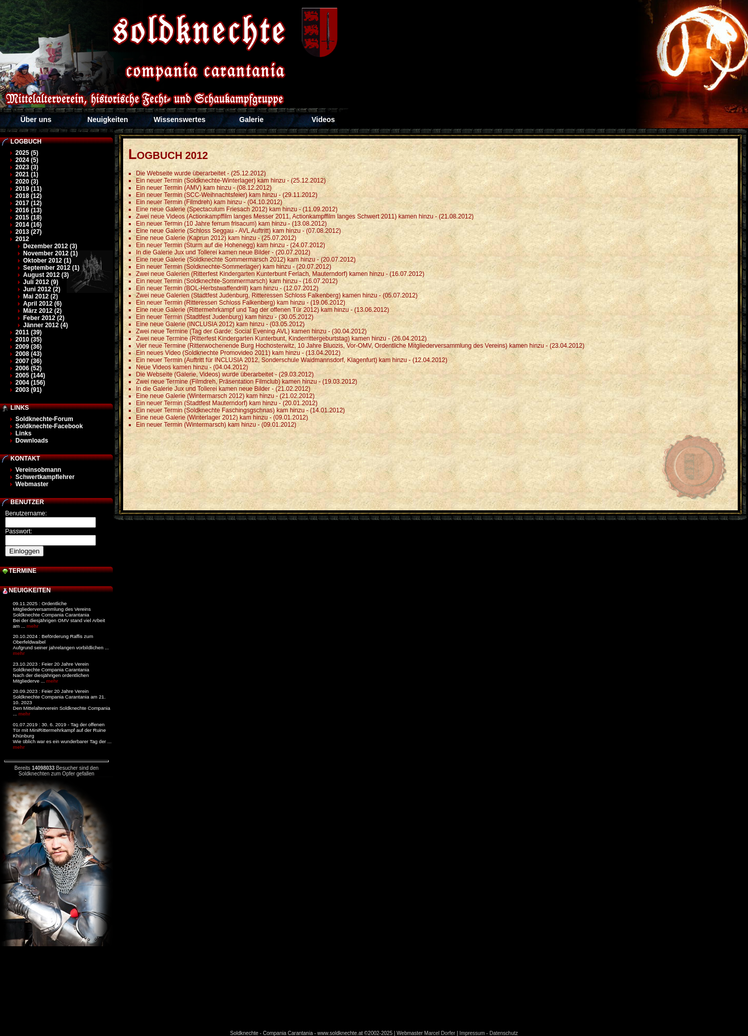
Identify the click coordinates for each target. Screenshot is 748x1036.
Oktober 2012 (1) (47, 260)
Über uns (36, 119)
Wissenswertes (179, 119)
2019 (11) (28, 188)
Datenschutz (503, 1033)
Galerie (251, 119)
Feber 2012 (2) (44, 318)
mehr (32, 626)
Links (23, 433)
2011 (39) (28, 332)
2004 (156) (30, 382)
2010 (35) (28, 339)
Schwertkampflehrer (44, 477)
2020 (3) (26, 181)
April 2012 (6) (42, 303)
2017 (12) (28, 203)
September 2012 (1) (51, 267)
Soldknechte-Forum (44, 419)
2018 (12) (28, 196)
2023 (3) (26, 167)
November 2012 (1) (50, 253)
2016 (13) (28, 210)
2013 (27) (28, 231)
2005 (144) (30, 375)
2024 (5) (26, 160)
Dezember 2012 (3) (50, 246)
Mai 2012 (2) (40, 296)
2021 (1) (26, 174)
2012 (22, 239)
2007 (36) (28, 361)
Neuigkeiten (107, 119)
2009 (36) (28, 346)
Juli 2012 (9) (40, 282)
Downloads (31, 440)
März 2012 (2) (42, 310)
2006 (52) (28, 368)
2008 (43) (28, 353)
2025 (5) (26, 152)
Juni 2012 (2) (42, 289)
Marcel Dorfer (440, 1033)
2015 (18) (28, 217)
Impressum (472, 1033)
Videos (323, 119)
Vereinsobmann (38, 469)
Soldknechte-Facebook (49, 426)
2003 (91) (28, 389)
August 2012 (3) (46, 274)
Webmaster (31, 484)
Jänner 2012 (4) (45, 325)
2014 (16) (28, 224)
